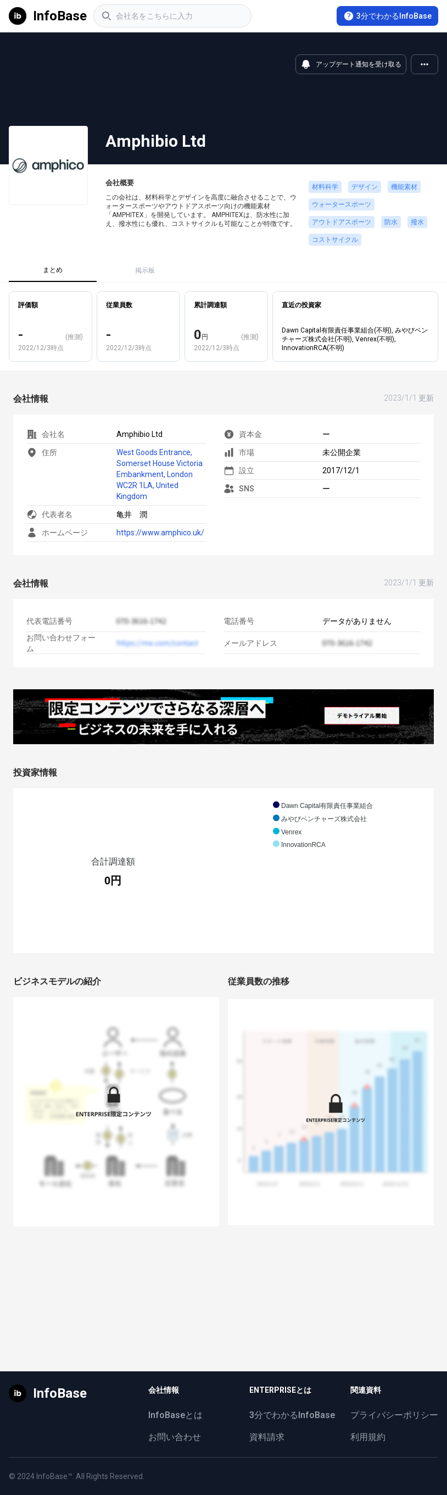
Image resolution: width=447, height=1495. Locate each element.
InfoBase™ (54, 1476)
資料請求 (266, 1437)
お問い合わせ (174, 1437)
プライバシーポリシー (394, 1415)
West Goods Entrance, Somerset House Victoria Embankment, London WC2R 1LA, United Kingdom (159, 474)
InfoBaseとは (175, 1415)
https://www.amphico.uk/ (160, 532)
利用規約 (367, 1437)
